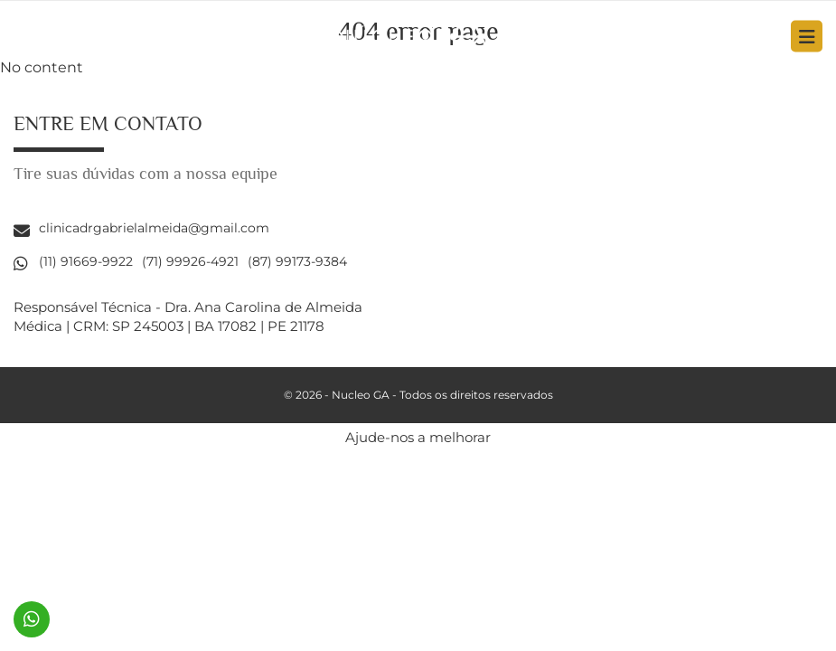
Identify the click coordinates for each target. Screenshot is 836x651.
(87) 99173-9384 (297, 261)
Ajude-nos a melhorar (418, 437)
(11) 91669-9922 (86, 261)
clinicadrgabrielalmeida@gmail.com (154, 228)
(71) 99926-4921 (190, 261)
